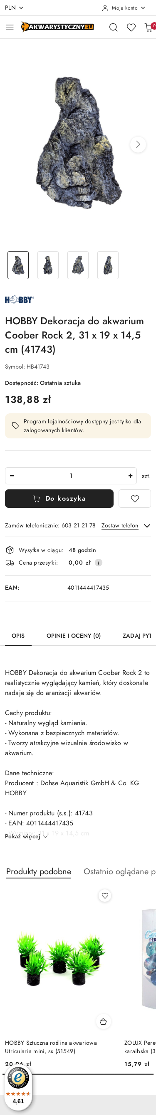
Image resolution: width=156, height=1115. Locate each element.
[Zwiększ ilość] (130, 476)
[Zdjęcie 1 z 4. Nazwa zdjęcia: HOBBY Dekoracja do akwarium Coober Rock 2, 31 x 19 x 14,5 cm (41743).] (18, 265)
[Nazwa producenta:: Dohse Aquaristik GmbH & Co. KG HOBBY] (19, 299)
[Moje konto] (124, 8)
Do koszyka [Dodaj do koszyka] (59, 498)
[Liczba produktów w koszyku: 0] (148, 27)
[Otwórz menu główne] (10, 27)
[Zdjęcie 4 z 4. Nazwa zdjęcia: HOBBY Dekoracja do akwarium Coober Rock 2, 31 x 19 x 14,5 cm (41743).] (107, 265)
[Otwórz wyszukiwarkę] (113, 27)
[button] (138, 145)
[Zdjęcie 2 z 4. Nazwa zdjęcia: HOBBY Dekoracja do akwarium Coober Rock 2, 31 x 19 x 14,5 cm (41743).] (48, 265)
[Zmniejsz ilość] (11, 476)
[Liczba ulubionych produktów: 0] (131, 27)
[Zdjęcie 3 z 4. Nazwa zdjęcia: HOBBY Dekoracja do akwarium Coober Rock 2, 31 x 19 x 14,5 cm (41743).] (78, 265)
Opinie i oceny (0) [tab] (74, 636)
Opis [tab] (18, 636)
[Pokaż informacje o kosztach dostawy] (98, 562)
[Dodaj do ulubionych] (135, 498)
